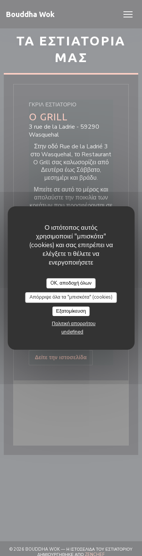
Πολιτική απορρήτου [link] (73, 323)
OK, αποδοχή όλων (71, 283)
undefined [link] (72, 332)
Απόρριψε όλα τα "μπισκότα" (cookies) (71, 297)
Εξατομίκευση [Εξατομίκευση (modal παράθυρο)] (71, 311)
